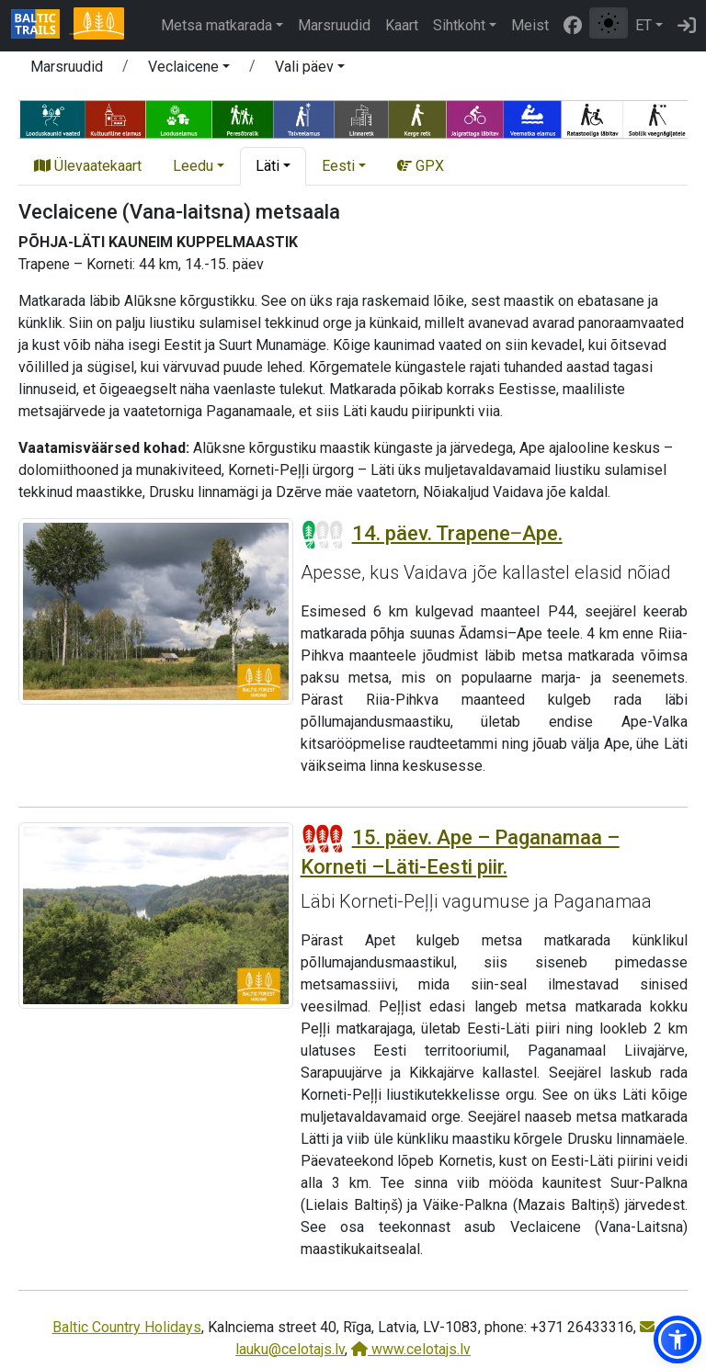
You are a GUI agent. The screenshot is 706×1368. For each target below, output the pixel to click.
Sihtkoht (459, 25)
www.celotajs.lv (411, 1349)
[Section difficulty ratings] (323, 534)
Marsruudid (334, 25)
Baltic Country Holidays (126, 1327)
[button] (189, 70)
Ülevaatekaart (88, 166)
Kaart (401, 25)
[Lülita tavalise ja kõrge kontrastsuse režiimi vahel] (608, 23)
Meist (530, 25)
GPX (420, 166)
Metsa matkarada (216, 25)
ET (643, 25)
